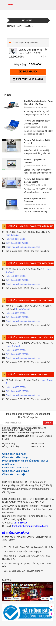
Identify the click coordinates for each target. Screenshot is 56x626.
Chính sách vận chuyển (15, 471)
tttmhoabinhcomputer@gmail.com (30, 526)
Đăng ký (48, 423)
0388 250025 (38, 446)
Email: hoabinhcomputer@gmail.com (23, 247)
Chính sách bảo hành (14, 454)
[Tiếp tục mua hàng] (28, 79)
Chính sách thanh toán (15, 467)
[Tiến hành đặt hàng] (28, 72)
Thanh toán (14, 26)
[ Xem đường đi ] (22, 309)
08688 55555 (38, 443)
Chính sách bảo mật (13, 474)
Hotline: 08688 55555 (16, 239)
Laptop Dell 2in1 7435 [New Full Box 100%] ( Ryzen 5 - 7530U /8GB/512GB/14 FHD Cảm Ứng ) (30, 50)
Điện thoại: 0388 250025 (17, 243)
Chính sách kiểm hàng (15, 457)
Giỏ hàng (27, 20)
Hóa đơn (28, 26)
